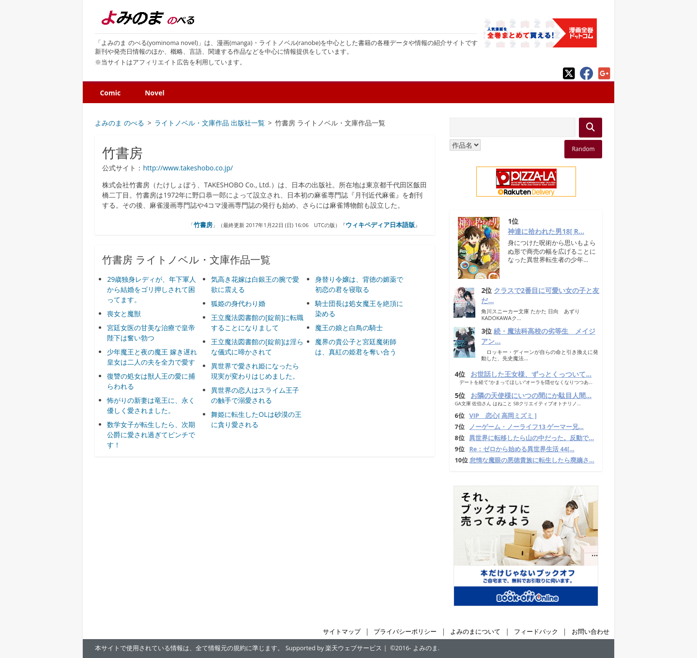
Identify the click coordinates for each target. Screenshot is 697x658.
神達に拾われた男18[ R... (546, 231)
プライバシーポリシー (405, 631)
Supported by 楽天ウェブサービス (334, 648)
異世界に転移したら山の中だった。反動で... (531, 438)
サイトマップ (342, 631)
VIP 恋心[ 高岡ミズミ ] (502, 416)
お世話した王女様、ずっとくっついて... (530, 374)
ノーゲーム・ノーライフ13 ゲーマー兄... (526, 427)
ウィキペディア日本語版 (380, 224)
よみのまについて (475, 631)
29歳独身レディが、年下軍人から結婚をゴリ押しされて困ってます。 (151, 289)
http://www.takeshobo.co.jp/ (188, 167)
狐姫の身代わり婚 (238, 303)
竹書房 (203, 224)
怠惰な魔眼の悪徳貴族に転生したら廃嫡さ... (532, 460)
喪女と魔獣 (124, 313)
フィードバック (536, 631)
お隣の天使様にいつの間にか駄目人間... (530, 395)
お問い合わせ (590, 631)
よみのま (425, 648)
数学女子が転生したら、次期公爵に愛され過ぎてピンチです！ (151, 434)
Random (583, 149)
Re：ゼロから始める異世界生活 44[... (521, 449)
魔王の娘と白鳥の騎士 (349, 327)
